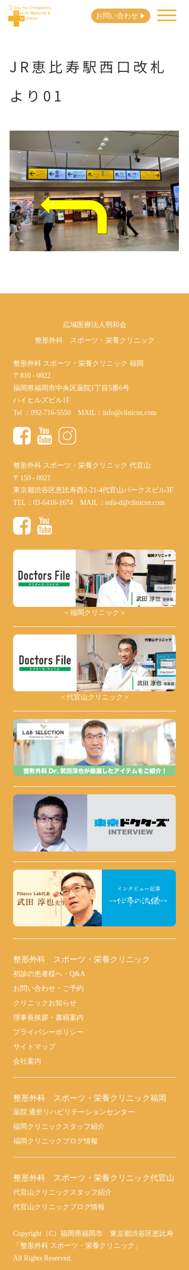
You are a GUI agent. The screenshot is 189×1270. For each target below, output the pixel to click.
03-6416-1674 (53, 502)
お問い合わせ (117, 16)
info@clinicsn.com (129, 412)
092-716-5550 (51, 412)
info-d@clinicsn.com (135, 502)
